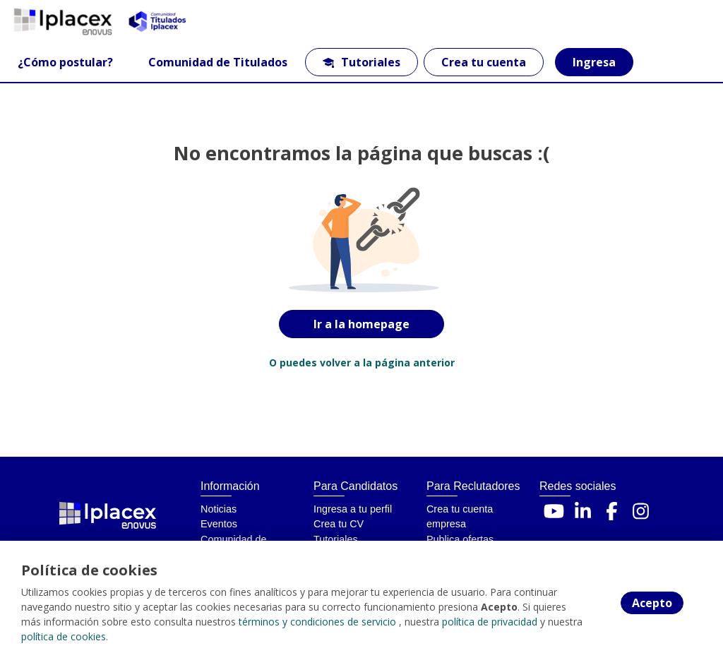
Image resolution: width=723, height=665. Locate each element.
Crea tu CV (338, 523)
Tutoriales (361, 62)
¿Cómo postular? (65, 62)
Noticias (219, 509)
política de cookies (63, 636)
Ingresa (594, 62)
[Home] (61, 21)
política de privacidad (489, 621)
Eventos (219, 523)
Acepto (652, 603)
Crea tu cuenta (483, 62)
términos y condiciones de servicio (317, 621)
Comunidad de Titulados (217, 62)
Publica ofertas (460, 539)
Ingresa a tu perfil (352, 509)
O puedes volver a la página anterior (362, 362)
